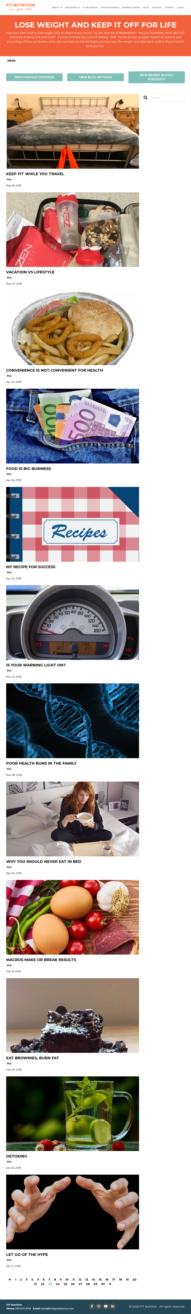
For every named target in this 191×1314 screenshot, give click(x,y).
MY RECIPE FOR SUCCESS (30, 567)
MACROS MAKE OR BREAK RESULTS (41, 960)
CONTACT (169, 7)
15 (100, 1279)
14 (93, 1279)
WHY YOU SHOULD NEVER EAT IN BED (43, 861)
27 (80, 1284)
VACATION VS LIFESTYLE (30, 272)
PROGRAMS (72, 7)
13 (86, 1279)
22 (43, 1284)
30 (103, 1284)
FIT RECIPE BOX (90, 7)
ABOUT (57, 7)
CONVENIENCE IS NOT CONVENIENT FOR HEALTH (54, 370)
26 (73, 1284)
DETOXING (16, 1156)
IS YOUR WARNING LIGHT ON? (36, 665)
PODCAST (157, 7)
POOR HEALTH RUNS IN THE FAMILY (41, 763)
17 (113, 1279)
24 (58, 1284)
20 (134, 1279)
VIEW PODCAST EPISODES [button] (34, 77)
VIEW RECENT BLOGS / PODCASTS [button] (157, 77)
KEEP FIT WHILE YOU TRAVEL (35, 174)
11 (73, 1279)
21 (35, 1284)
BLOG (146, 7)
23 (50, 1284)
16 (106, 1279)
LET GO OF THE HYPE (27, 1254)
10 (67, 1279)
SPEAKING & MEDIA (131, 7)
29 (95, 1284)
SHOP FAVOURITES (110, 7)
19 (127, 1279)
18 (120, 1279)
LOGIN (180, 7)
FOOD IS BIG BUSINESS (28, 469)
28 (88, 1284)
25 (65, 1284)
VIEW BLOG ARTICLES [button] (95, 77)
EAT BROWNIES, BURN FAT (32, 1058)
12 (79, 1279)
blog (9, 179)
